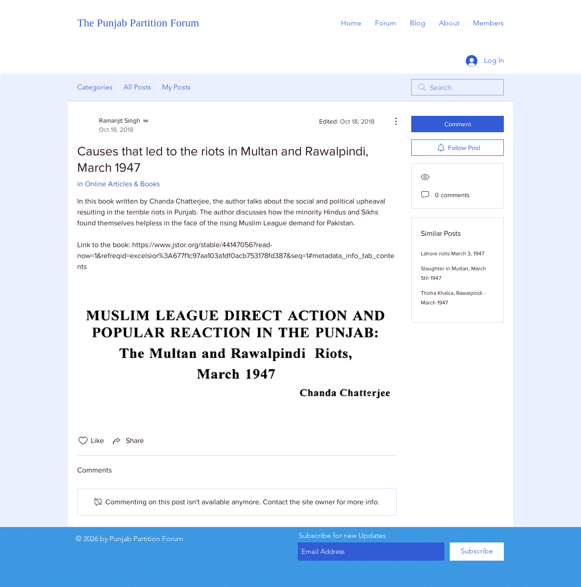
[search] (457, 87)
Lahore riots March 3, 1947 (452, 253)
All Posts (137, 87)
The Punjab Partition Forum (138, 23)
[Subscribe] (477, 551)
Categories (95, 87)
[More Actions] (391, 121)
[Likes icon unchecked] (83, 440)
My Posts (176, 87)
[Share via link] (127, 440)
